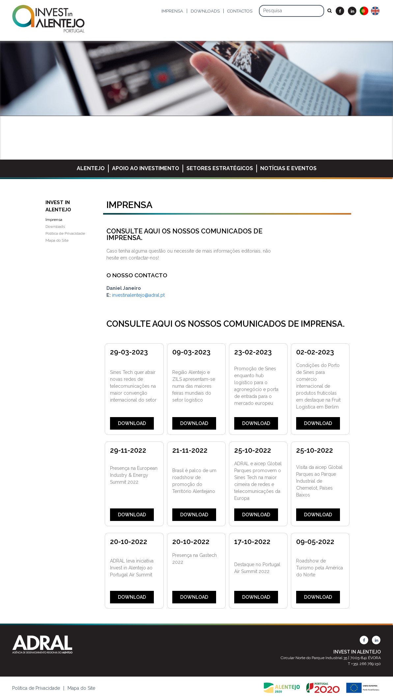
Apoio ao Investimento (145, 168)
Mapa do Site (57, 240)
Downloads (205, 11)
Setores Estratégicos (219, 168)
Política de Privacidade (65, 233)
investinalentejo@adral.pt (138, 295)
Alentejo (91, 168)
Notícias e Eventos (288, 168)
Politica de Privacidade (36, 688)
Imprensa (172, 11)
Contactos (239, 11)
